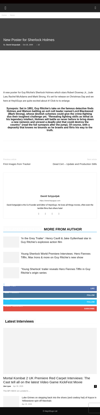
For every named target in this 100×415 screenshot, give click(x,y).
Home (4, 15)
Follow (91, 295)
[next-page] (4, 284)
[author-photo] (50, 191)
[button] (5, 8)
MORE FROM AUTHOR (63, 229)
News (12, 15)
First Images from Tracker (17, 164)
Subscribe (89, 309)
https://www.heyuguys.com (50, 201)
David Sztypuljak (13, 45)
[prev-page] (3, 284)
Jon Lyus (7, 386)
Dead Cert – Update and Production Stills (75, 164)
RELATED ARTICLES (22, 229)
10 (38, 45)
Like (93, 288)
